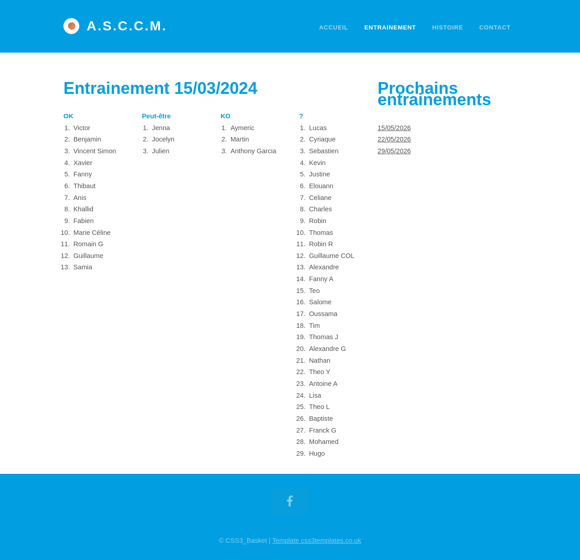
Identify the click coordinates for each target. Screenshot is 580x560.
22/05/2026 (394, 139)
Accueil (333, 27)
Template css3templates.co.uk (316, 540)
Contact (495, 27)
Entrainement (390, 27)
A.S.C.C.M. (127, 26)
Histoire (447, 27)
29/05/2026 (394, 151)
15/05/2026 (394, 127)
